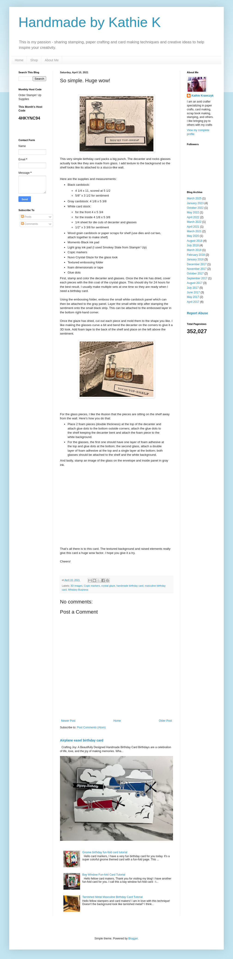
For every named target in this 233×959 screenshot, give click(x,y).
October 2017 (195, 273)
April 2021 (193, 226)
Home (19, 60)
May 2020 (193, 236)
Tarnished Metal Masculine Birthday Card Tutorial (112, 897)
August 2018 (194, 240)
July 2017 (193, 287)
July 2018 (193, 245)
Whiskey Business (78, 589)
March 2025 (194, 198)
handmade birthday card (129, 585)
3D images (77, 585)
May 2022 (193, 212)
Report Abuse (197, 313)
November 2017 (196, 269)
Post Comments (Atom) (91, 727)
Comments (29, 224)
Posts (26, 216)
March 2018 (194, 250)
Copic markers (92, 585)
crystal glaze (108, 585)
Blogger (133, 938)
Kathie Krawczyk (202, 95)
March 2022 (194, 222)
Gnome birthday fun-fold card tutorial (104, 852)
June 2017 (193, 292)
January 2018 (195, 259)
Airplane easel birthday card (81, 740)
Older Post (165, 720)
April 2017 (193, 301)
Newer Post (68, 720)
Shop (34, 60)
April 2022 (193, 217)
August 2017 (194, 283)
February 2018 (196, 254)
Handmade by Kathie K (89, 22)
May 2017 (193, 297)
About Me (52, 60)
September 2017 (197, 278)
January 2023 (195, 203)
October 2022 (195, 207)
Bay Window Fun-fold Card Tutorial (103, 874)
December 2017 (196, 264)
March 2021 (194, 231)
